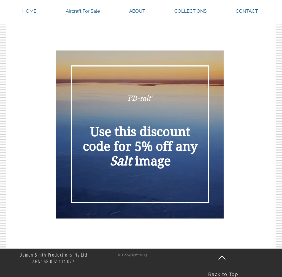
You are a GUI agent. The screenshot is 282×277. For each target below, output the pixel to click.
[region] (140, 134)
